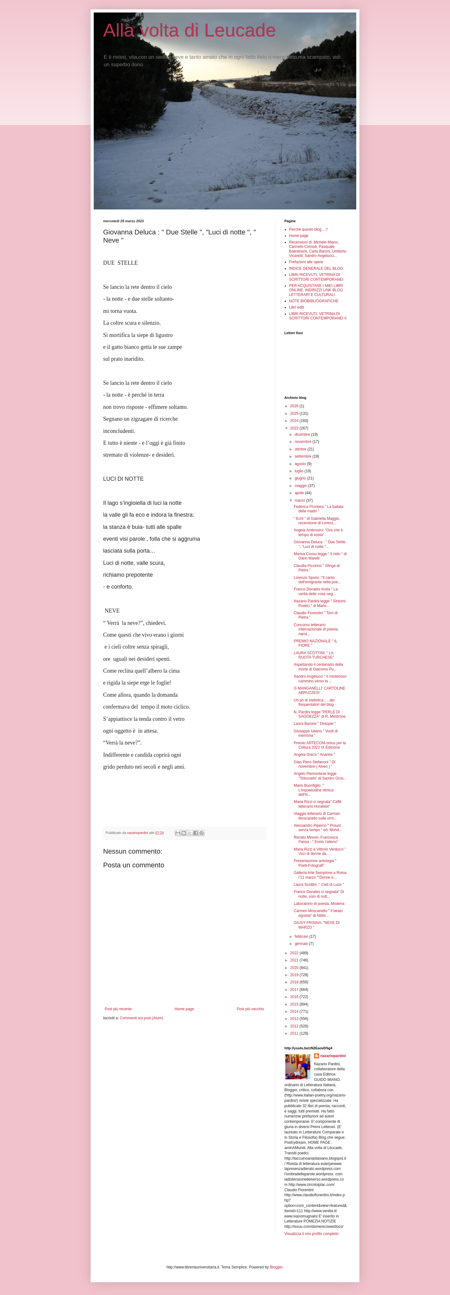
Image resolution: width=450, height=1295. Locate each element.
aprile (300, 493)
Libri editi (296, 307)
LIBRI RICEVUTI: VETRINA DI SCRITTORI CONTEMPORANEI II (318, 316)
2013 (295, 1018)
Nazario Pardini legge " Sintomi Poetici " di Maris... (320, 603)
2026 (295, 406)
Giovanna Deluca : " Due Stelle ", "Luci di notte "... (319, 544)
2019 (295, 975)
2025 (295, 413)
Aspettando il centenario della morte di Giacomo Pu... (318, 666)
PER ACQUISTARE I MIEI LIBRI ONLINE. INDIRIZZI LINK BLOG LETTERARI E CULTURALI (316, 290)
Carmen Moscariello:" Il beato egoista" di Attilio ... (318, 913)
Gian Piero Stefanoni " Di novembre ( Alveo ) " (314, 764)
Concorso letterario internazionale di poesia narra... (316, 629)
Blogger (276, 1267)
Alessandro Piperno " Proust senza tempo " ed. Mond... (318, 827)
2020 (295, 968)
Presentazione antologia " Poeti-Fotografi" (315, 863)
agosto (301, 464)
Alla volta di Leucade (189, 30)
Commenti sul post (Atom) (141, 1018)
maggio (301, 486)
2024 (295, 421)
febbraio (302, 936)
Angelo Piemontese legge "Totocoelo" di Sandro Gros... (320, 775)
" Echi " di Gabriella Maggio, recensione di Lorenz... (317, 520)
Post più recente (118, 1009)
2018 (295, 982)
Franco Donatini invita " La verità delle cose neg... (316, 591)
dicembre (303, 434)
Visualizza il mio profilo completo (311, 1234)
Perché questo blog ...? (308, 229)
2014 (295, 1011)
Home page (184, 1009)
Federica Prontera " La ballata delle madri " (318, 508)
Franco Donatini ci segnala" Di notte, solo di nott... (319, 894)
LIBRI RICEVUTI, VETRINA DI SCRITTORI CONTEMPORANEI (316, 277)
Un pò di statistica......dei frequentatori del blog (314, 702)
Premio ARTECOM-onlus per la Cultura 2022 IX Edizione (320, 745)
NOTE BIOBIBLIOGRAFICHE (313, 301)
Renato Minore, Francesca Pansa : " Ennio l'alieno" (316, 839)
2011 (295, 1033)
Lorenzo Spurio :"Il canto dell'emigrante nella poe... (317, 579)
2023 (295, 428)
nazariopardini (333, 1056)
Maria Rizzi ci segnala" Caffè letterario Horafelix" (318, 804)
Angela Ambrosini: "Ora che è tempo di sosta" (318, 532)
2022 (295, 953)
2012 (295, 1026)
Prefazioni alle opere (306, 262)
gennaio (302, 943)
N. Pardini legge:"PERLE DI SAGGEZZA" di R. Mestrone (320, 714)
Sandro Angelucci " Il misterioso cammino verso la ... (320, 678)
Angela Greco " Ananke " (314, 754)
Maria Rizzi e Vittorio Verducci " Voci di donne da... (320, 851)
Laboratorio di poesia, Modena (319, 903)
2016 (295, 997)
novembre (303, 441)
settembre (303, 456)
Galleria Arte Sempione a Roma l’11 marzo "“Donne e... (320, 875)
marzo (300, 500)
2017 (295, 989)
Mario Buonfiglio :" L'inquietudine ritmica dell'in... (313, 790)
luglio (299, 471)
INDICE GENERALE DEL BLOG (316, 268)
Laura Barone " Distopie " (315, 723)
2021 (295, 960)
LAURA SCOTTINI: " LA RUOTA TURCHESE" (314, 655)
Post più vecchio (250, 1009)
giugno (301, 478)
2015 (295, 1004)
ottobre (301, 449)
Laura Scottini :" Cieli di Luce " (319, 884)
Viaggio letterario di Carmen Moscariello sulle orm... (317, 815)
